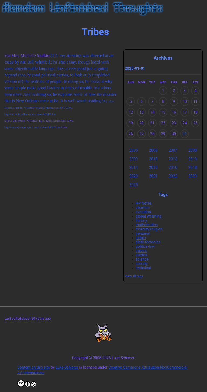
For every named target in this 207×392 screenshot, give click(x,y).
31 (184, 134)
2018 (192, 167)
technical (143, 268)
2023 (192, 176)
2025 (133, 185)
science (142, 259)
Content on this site (33, 367)
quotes (141, 255)
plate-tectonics (148, 242)
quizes (141, 250)
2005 (133, 150)
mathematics (147, 225)
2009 (133, 159)
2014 (133, 167)
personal (143, 233)
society (142, 263)
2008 (192, 150)
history (141, 220)
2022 (173, 176)
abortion (143, 207)
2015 (153, 167)
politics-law (145, 246)
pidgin (141, 238)
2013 (192, 159)
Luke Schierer (67, 367)
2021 (153, 176)
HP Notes (144, 203)
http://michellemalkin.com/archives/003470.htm (30, 114)
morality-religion (149, 229)
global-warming (148, 216)
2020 (133, 176)
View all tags (134, 276)
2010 (153, 159)
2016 (173, 167)
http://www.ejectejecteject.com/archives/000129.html (33, 127)
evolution (143, 212)
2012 (173, 159)
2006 (153, 150)
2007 (173, 150)
